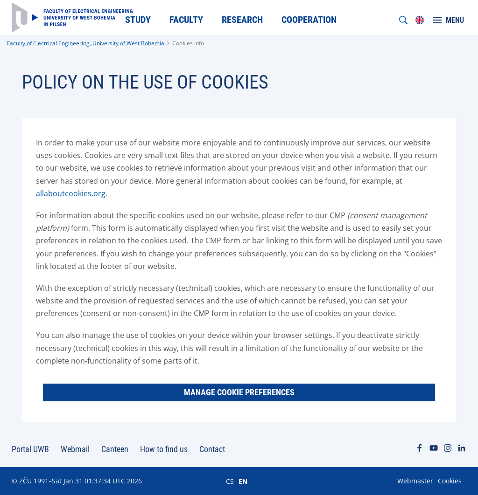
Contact (212, 449)
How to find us (164, 449)
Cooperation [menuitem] (309, 19)
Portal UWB (30, 449)
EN (243, 481)
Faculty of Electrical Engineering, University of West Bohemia (85, 43)
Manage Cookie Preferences (239, 392)
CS (230, 481)
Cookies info (188, 43)
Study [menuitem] (138, 19)
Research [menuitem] (242, 19)
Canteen (114, 449)
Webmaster (415, 480)
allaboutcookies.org (70, 193)
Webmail (75, 449)
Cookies (450, 480)
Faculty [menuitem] (186, 19)
